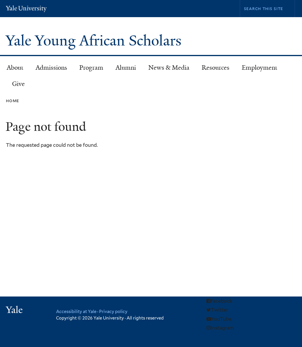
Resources (213, 69)
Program (88, 69)
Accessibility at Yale (76, 311)
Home (12, 100)
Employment (257, 69)
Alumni (123, 69)
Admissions (48, 69)
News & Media (168, 67)
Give (18, 84)
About (12, 69)
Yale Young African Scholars (95, 40)
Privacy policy (113, 311)
